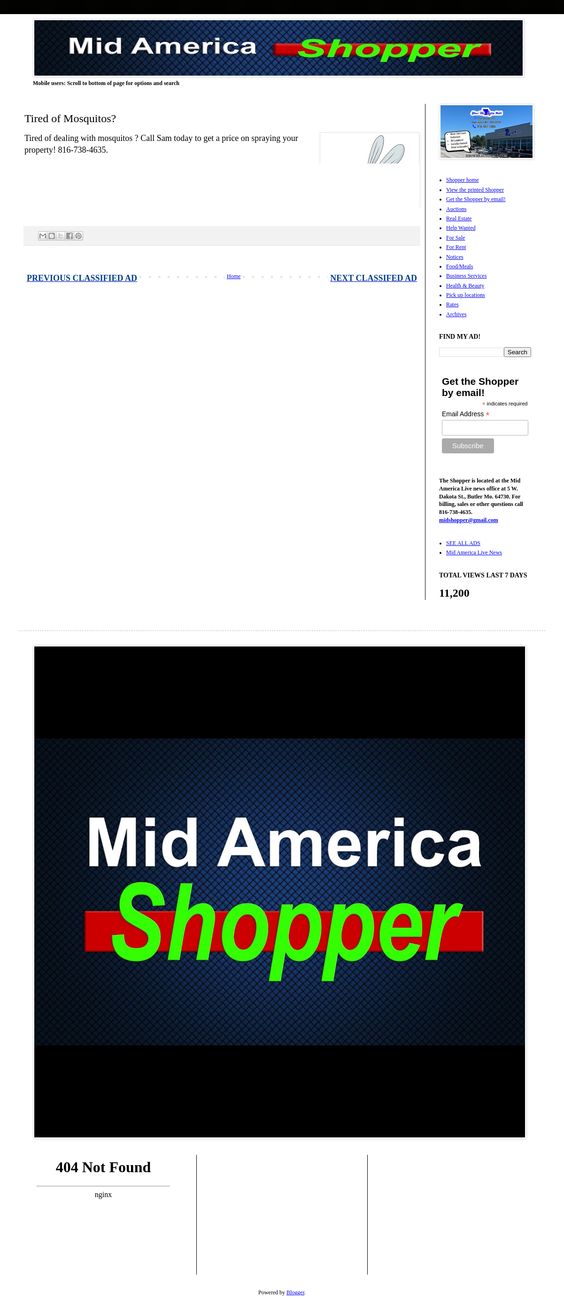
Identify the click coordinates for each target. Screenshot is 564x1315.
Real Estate (458, 218)
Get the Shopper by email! (476, 199)
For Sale (455, 237)
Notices (455, 257)
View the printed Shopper (475, 190)
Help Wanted (460, 228)
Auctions (456, 209)
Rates (452, 304)
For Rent (456, 247)
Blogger (295, 1292)
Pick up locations (465, 295)
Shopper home (462, 180)
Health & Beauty (465, 285)
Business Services (466, 275)
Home (233, 276)
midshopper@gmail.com (468, 520)
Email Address (466, 414)
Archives (456, 314)
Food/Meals (459, 266)
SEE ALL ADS (463, 543)
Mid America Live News (474, 552)
